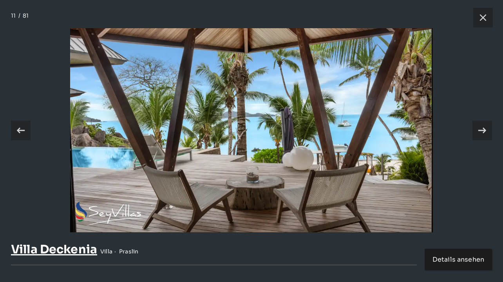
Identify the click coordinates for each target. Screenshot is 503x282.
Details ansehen (458, 259)
